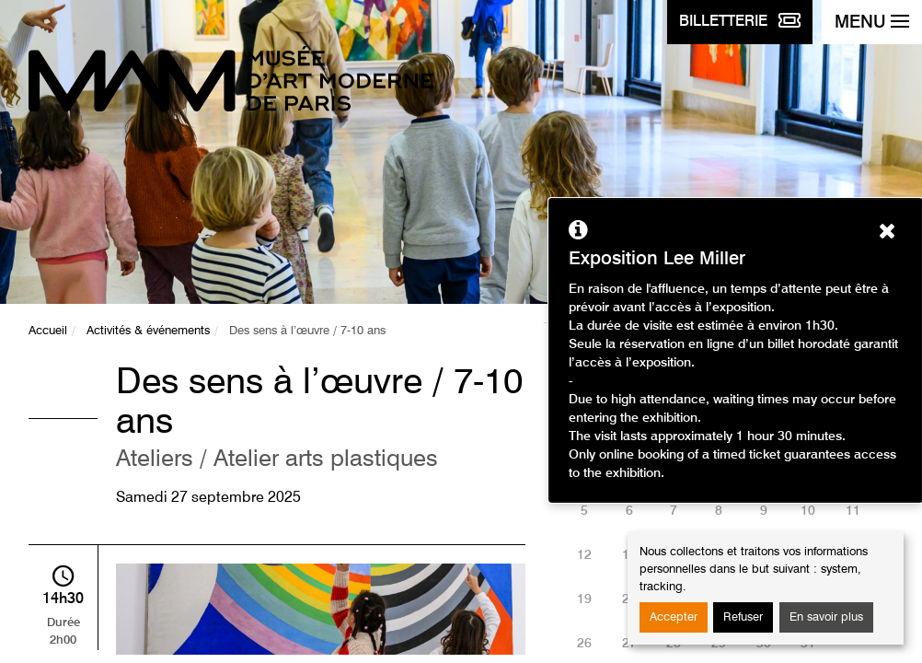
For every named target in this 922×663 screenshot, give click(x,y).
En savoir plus (826, 617)
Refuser (743, 617)
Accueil (48, 331)
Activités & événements (148, 331)
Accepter (673, 617)
